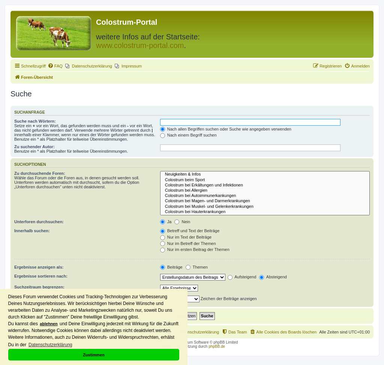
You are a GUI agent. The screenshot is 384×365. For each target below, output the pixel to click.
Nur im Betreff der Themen (188, 243)
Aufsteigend (242, 277)
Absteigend (273, 277)
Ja (166, 221)
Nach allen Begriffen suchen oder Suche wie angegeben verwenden (225, 129)
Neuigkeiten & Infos (265, 174)
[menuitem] (55, 66)
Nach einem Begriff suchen (188, 135)
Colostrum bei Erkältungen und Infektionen (265, 185)
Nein (182, 221)
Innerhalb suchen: (32, 230)
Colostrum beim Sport (265, 180)
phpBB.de (216, 346)
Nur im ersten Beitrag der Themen (195, 249)
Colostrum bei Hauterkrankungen (265, 212)
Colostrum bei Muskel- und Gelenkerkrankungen (265, 206)
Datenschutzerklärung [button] (50, 344)
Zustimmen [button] (94, 355)
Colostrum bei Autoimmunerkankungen (265, 195)
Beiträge (171, 267)
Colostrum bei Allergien (265, 190)
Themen (197, 267)
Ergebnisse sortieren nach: (41, 276)
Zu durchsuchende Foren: (39, 173)
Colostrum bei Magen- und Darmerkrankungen (265, 201)
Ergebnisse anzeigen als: (38, 267)
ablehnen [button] (48, 323)
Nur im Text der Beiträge (186, 237)
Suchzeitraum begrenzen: (39, 287)
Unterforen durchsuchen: (39, 221)
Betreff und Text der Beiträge (190, 230)
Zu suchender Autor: (34, 146)
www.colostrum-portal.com (140, 45)
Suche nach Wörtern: (35, 121)
